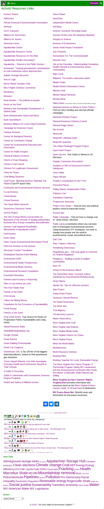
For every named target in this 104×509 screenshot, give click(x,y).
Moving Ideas (59, 99)
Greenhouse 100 (11, 352)
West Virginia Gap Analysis (65, 327)
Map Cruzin (58, 74)
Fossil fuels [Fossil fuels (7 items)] (52, 469)
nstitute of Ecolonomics (64, 43)
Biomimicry (9, 92)
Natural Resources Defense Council (70, 121)
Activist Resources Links (17, 8)
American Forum (11, 43)
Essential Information (14, 275)
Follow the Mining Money (15, 300)
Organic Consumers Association (68, 161)
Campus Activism (12, 132)
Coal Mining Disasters (14, 177)
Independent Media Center (65, 22)
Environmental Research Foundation (21, 271)
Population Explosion (63, 197)
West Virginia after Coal (64, 323)
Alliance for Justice (12, 39)
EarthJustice (10, 234)
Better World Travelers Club (17, 84)
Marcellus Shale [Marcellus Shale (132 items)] (15, 473)
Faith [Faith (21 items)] (36, 469)
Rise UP (57, 266)
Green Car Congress (13, 347)
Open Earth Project (62, 150)
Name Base (58, 103)
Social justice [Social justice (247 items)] (20, 485)
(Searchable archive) (60, 413)
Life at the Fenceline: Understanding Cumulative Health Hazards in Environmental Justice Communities (75, 67)
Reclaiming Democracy (64, 248)
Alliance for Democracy (15, 35)
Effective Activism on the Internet (19, 246)
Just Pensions (59, 52)
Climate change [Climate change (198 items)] (48, 465)
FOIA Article (9, 296)
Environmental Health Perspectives (20, 263)
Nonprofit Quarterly (62, 142)
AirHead (7, 27)
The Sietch (58, 274)
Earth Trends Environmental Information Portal (26, 242)
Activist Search (11, 14)
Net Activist (58, 129)
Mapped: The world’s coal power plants (71, 78)
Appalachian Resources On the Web (21, 56)
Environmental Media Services (18, 267)
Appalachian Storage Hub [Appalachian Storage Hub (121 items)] (66, 461)
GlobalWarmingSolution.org (17, 331)
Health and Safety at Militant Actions (21, 382)
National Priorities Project (65, 117)
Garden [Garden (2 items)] (76, 469)
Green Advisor (10, 339)
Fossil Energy (10, 308)
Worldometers (59, 348)
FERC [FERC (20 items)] (43, 469)
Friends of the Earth (13, 292)
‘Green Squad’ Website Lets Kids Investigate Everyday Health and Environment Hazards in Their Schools (25, 364)
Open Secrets (59, 154)
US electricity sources (63, 314)
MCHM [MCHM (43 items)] (33, 473)
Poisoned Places (61, 185)
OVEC (34, 505)
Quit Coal (57, 239)
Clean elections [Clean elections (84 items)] (24, 465)
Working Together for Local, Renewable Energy (75, 360)
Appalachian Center (13, 47)
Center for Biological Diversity (18, 136)
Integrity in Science (62, 39)
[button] (13, 3)
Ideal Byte (58, 18)
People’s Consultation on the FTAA (69, 181)
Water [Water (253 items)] (94, 485)
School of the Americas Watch (67, 270)
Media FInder (59, 82)
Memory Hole (59, 90)
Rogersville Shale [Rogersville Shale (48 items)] (78, 481)
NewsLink (57, 134)
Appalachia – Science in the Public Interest (24, 64)
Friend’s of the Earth (13, 313)
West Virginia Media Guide (65, 331)
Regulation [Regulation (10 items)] (33, 481)
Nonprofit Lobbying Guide (65, 138)
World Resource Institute (65, 352)
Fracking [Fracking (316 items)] (65, 469)
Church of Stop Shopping (15, 160)
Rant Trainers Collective (64, 243)
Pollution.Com (59, 193)
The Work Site (60, 306)
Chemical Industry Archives (16, 156)
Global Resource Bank (14, 327)
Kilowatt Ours (59, 60)
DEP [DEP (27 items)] (72, 465)
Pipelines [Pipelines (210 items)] (31, 477)
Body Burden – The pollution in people (22, 100)
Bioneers (8, 96)
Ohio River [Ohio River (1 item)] (85, 473)
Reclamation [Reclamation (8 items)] (22, 481)
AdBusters (9, 18)
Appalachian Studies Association (19, 60)
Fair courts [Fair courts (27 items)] (26, 469)
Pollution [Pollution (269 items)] (53, 477)
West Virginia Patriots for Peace (68, 335)
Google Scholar (11, 335)
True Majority (59, 310)
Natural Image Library (63, 125)
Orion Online (58, 172)
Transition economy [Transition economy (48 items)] (65, 485)
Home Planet (59, 14)
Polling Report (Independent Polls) (69, 189)
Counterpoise (10, 196)
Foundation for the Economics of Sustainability (26, 304)
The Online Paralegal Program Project (71, 146)
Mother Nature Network (64, 95)
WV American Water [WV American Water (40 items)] (16, 488)
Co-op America (11, 192)
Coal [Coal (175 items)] (65, 465)
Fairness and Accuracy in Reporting (20, 279)
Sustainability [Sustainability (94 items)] (41, 485)
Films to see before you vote (17, 283)
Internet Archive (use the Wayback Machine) (74, 35)
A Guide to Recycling (13, 371)
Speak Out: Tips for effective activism (71, 285)
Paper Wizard (59, 177)
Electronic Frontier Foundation (18, 250)
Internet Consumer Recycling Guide (69, 31)
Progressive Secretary (63, 202)
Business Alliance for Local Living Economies (25, 124)
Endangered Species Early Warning (20, 254)
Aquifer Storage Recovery (16, 75)
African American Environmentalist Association (26, 22)
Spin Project (58, 289)
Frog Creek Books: (13, 317)
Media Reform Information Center (69, 86)
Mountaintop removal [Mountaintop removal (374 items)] (56, 472)
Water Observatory (62, 318)
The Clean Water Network (16, 204)
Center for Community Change (18, 140)
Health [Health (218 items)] (85, 469)
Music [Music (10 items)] (79, 473)
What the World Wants (63, 343)
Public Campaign (61, 217)
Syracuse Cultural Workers (65, 298)
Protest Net (58, 213)
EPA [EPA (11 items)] (17, 469)
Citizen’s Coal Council (14, 164)
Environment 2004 (12, 259)
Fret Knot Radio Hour (14, 288)
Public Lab (58, 224)
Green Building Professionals (17, 343)
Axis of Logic (10, 79)
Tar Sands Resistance (63, 302)
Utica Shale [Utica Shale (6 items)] (83, 485)
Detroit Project (11, 213)
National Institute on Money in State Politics (74, 107)
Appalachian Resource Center (18, 52)
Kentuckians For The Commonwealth (70, 56)
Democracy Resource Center (17, 208)
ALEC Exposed (11, 31)
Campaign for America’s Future (18, 128)
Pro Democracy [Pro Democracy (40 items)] (71, 477)
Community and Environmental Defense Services (27, 188)
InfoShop (57, 27)
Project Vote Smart (62, 206)
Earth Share (9, 238)
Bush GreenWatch (12, 120)
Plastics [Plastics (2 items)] (42, 478)
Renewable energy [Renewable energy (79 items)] (53, 481)
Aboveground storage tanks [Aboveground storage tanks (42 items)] (21, 461)
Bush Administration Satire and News (21, 115)
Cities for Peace (11, 172)
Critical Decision (11, 200)
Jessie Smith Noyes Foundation (68, 47)
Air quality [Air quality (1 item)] (43, 462)
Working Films (59, 356)
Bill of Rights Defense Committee (19, 88)
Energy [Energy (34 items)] (80, 465)
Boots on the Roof (12, 104)
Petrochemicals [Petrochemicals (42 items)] (13, 477)
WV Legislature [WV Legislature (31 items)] (39, 488)
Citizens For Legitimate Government (21, 168)
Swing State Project (62, 293)
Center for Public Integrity (16, 152)
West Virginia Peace (62, 339)
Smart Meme (59, 281)
